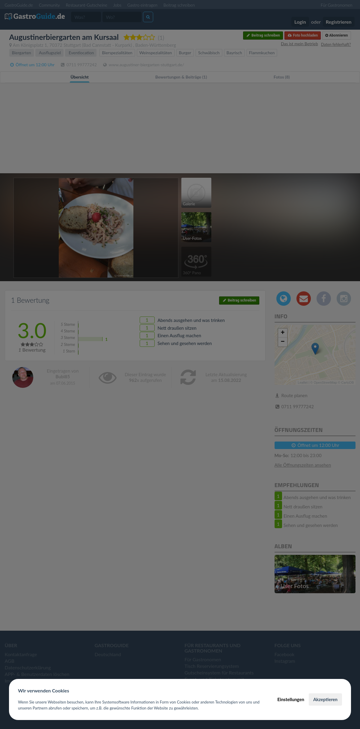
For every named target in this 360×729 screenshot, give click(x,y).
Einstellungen (290, 699)
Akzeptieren (325, 699)
